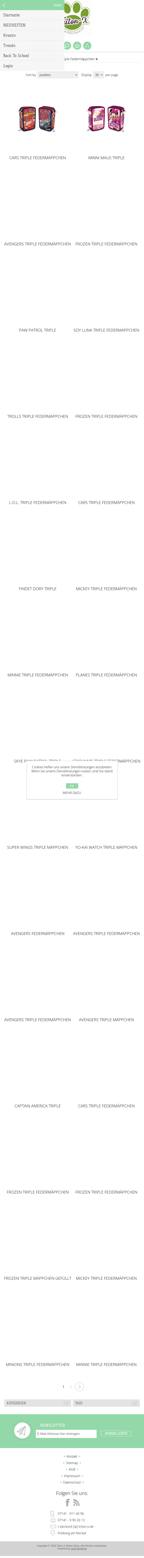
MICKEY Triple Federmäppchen (106, 1278)
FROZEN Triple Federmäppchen (106, 244)
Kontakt (72, 1456)
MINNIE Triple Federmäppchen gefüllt (37, 675)
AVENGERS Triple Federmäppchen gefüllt (106, 933)
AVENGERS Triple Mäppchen (106, 1019)
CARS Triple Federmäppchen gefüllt (106, 502)
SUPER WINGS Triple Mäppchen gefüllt (37, 847)
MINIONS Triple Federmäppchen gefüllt (37, 1364)
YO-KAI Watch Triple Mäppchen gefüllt (106, 847)
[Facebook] (67, 1502)
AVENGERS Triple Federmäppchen (37, 244)
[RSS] (76, 1502)
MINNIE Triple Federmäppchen (106, 1364)
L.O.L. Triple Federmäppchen (37, 502)
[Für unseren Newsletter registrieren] (66, 1434)
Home (50, 59)
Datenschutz (72, 1482)
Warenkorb (77, 46)
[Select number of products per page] (98, 75)
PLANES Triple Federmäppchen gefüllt (106, 675)
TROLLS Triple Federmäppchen (37, 416)
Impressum (72, 1476)
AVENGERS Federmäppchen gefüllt (37, 933)
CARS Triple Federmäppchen (37, 157)
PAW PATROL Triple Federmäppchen (37, 330)
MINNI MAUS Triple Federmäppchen (106, 157)
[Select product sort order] (58, 75)
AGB (72, 1469)
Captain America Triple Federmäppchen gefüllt (38, 1105)
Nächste (79, 1386)
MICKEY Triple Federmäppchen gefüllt (106, 588)
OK (72, 786)
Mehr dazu (72, 793)
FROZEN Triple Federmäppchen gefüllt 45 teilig (106, 1192)
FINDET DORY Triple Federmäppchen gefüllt (38, 588)
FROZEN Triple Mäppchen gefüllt (37, 1278)
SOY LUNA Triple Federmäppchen (106, 330)
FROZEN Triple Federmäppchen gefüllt (38, 1192)
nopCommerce (79, 1548)
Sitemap (72, 1463)
